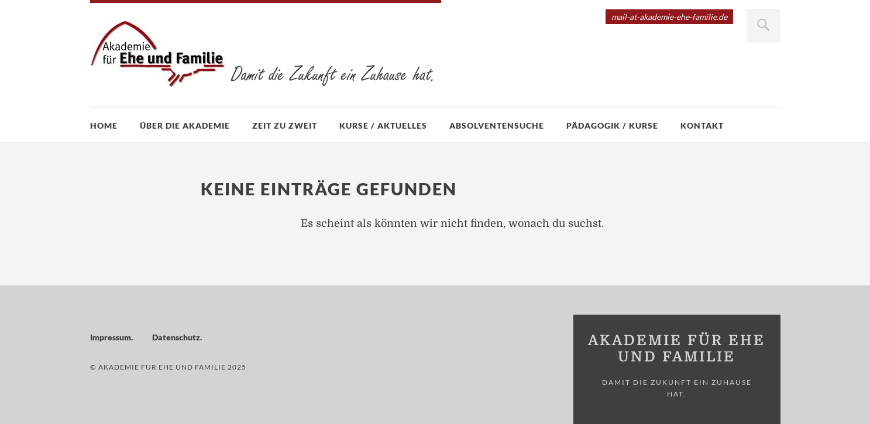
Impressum (110, 337)
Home (104, 125)
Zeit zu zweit (284, 125)
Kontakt (702, 125)
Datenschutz (176, 337)
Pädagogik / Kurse (612, 125)
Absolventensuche (496, 125)
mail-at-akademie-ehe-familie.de (669, 17)
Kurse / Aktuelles (383, 125)
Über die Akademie (185, 125)
